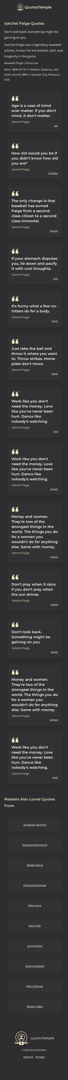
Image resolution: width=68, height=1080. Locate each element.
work (55, 777)
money (54, 489)
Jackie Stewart (34, 966)
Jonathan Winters (34, 824)
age (56, 125)
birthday (53, 173)
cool (55, 278)
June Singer (35, 946)
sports (54, 652)
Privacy (40, 1057)
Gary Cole (35, 925)
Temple (38, 7)
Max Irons (34, 905)
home (54, 373)
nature (54, 604)
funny (54, 321)
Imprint (28, 1057)
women (54, 719)
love (55, 431)
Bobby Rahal (35, 865)
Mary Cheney (34, 986)
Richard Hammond (34, 845)
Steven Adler (35, 1006)
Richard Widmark (34, 885)
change (54, 231)
